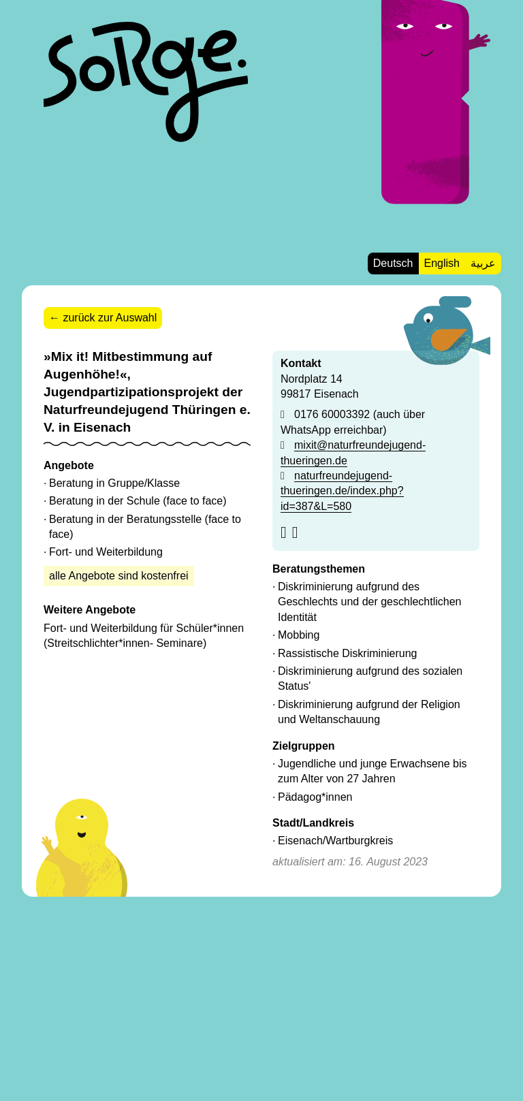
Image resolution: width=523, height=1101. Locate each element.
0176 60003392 (332, 414)
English (442, 263)
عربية (483, 263)
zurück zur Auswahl (110, 317)
